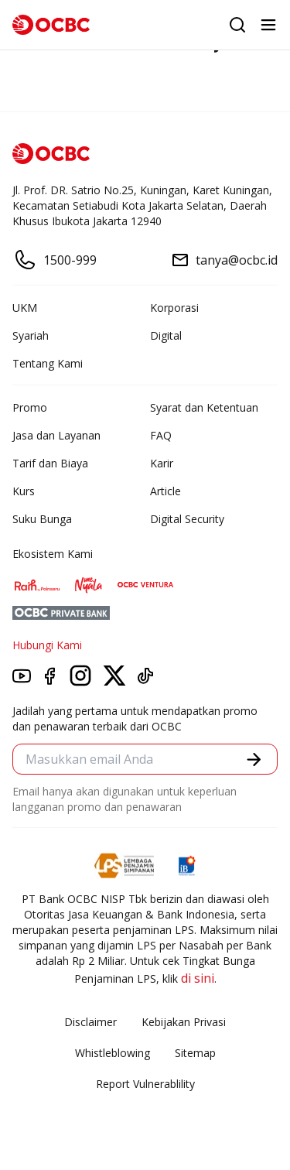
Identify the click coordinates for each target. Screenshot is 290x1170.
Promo (29, 407)
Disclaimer (90, 1021)
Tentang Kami (47, 363)
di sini (197, 978)
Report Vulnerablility (145, 1083)
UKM (24, 307)
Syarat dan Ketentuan (204, 407)
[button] (254, 759)
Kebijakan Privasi (184, 1021)
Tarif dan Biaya (50, 463)
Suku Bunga (42, 518)
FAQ (161, 435)
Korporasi (174, 307)
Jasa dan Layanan (56, 435)
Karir (161, 463)
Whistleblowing (112, 1052)
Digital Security (187, 518)
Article (165, 491)
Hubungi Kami (47, 645)
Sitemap (195, 1052)
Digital (166, 335)
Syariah (30, 335)
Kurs (23, 491)
